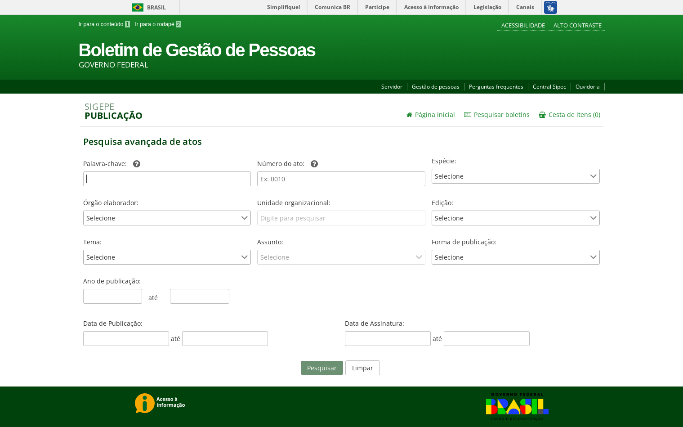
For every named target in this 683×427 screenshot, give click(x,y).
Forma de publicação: (464, 242)
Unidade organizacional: (293, 202)
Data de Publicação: (113, 323)
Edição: (442, 202)
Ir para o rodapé (157, 24)
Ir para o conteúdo (104, 24)
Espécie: (444, 161)
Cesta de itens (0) (569, 114)
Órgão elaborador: (110, 202)
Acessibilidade (523, 25)
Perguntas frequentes (496, 86)
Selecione (449, 176)
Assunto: (270, 242)
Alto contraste (578, 25)
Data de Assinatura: (374, 323)
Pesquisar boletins (497, 114)
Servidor (391, 86)
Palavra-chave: (111, 163)
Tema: (92, 242)
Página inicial (430, 114)
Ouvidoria (588, 86)
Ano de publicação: (112, 281)
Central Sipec (549, 86)
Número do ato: (287, 163)
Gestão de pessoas (436, 86)
